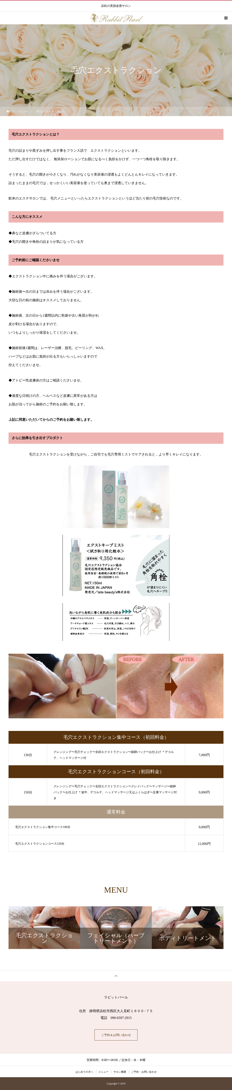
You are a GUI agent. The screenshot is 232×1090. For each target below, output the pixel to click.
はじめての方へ (84, 1071)
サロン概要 (119, 1071)
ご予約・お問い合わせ (144, 1071)
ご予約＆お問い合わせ (116, 1035)
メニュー (103, 1071)
